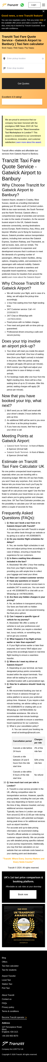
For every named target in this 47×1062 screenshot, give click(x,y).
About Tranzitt (8, 995)
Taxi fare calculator (10, 966)
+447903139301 (14, 319)
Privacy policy (8, 1007)
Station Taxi (7, 984)
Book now (23, 894)
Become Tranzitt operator (14, 1017)
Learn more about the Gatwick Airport (23, 277)
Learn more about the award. (28, 142)
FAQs (4, 1003)
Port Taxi (6, 988)
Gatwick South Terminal (17, 452)
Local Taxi (6, 980)
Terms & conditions (10, 1011)
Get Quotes (23, 83)
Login (33, 5)
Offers (4, 962)
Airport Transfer (9, 976)
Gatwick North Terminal (17, 446)
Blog (4, 958)
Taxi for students (9, 970)
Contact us (6, 999)
